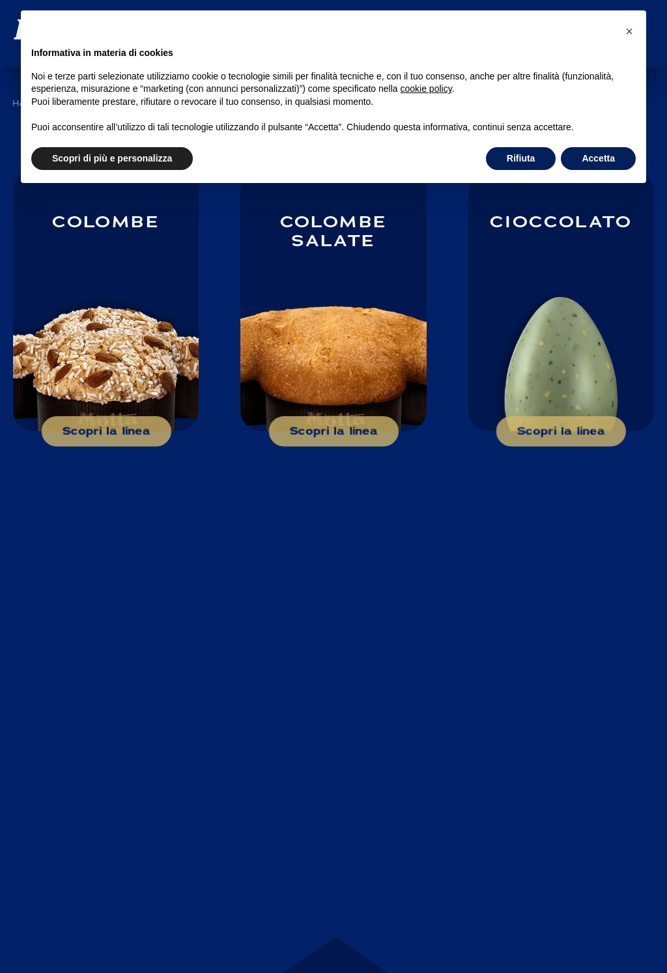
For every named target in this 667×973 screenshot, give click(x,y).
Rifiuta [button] (521, 158)
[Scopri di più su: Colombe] (106, 301)
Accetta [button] (598, 158)
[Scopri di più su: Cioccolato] (561, 301)
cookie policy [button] (426, 88)
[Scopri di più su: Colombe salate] (333, 301)
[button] (629, 31)
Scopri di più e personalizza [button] (112, 158)
